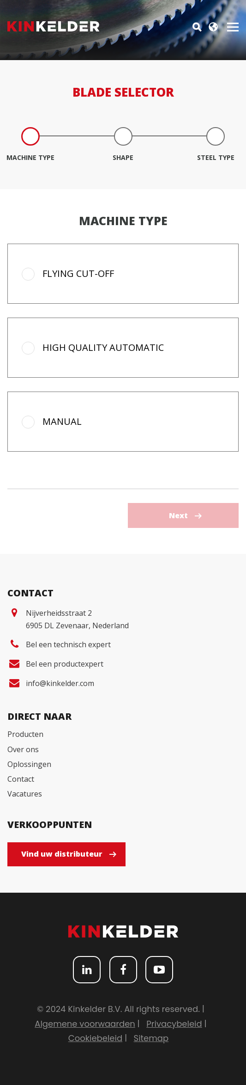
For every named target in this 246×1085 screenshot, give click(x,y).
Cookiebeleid (95, 1038)
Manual (62, 421)
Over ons (23, 749)
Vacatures (24, 794)
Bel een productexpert (64, 664)
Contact (20, 779)
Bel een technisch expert (68, 644)
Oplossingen (29, 764)
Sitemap (151, 1038)
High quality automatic (103, 347)
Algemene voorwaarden (85, 1024)
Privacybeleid (174, 1024)
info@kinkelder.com (60, 683)
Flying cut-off (78, 273)
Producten (25, 734)
